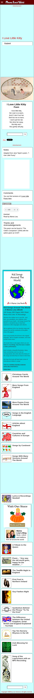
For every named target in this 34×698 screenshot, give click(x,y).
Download (7, 214)
